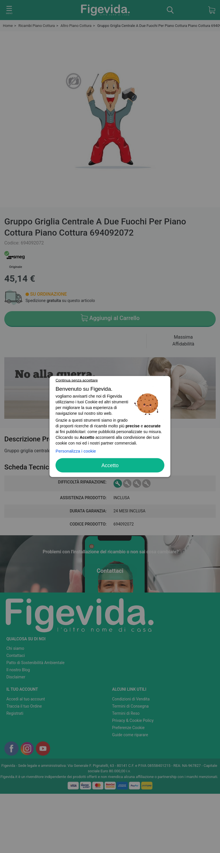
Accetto (110, 465)
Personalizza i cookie (76, 451)
